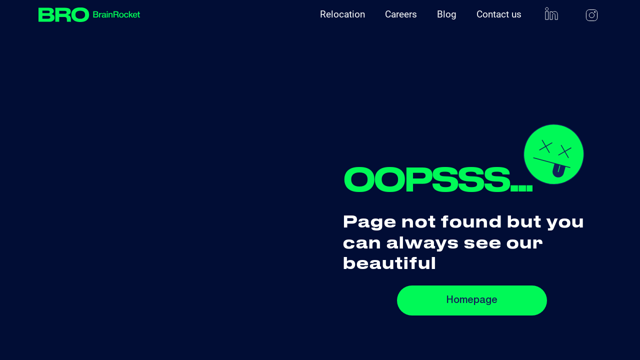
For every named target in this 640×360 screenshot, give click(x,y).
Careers (401, 14)
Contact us (499, 14)
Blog (446, 14)
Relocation (342, 14)
